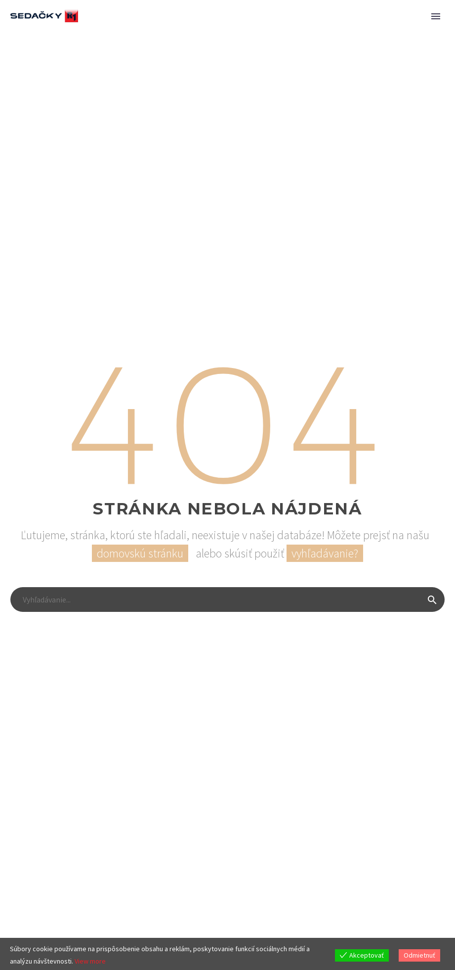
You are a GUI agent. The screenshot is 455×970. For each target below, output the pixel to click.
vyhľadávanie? (324, 553)
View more (90, 961)
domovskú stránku (140, 553)
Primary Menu (435, 16)
